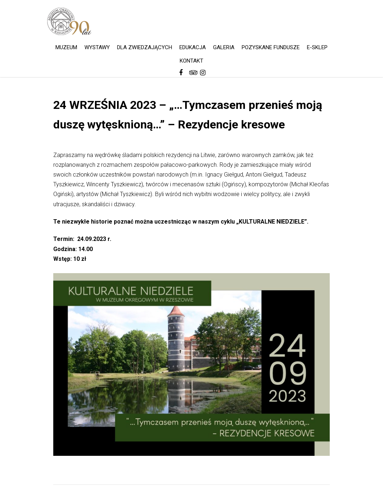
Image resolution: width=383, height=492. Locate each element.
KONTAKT (191, 61)
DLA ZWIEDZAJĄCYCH (144, 47)
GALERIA (223, 47)
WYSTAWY (97, 47)
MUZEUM (66, 47)
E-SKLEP (317, 47)
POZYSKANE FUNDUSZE (271, 47)
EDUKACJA (192, 47)
